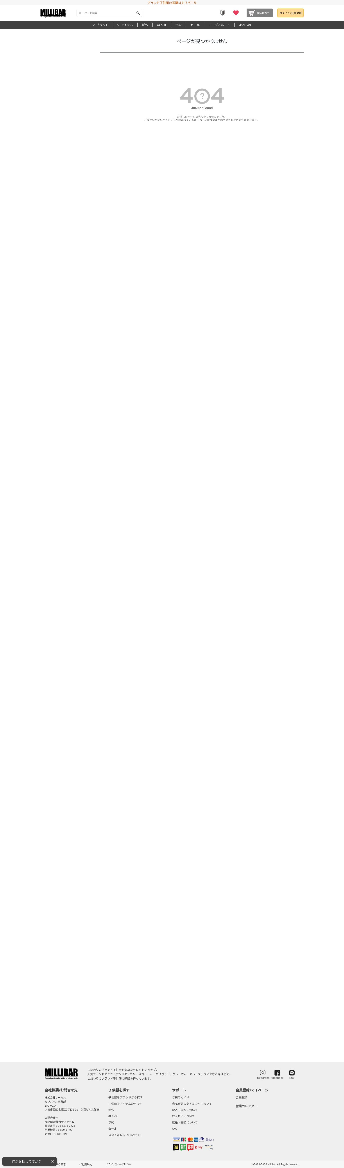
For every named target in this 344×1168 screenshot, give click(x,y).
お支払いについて (183, 1116)
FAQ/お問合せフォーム (60, 1121)
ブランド (102, 25)
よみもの (245, 25)
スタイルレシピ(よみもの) (125, 1135)
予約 (178, 25)
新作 (145, 25)
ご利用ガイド (180, 1097)
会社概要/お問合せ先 (61, 1089)
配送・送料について (185, 1110)
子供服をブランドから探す (125, 1097)
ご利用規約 (85, 1164)
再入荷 (161, 25)
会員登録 (241, 1097)
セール (195, 25)
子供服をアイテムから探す (125, 1104)
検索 (138, 13)
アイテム (127, 25)
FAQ (174, 1128)
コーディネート (219, 25)
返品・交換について (185, 1122)
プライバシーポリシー (118, 1164)
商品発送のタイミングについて (192, 1104)
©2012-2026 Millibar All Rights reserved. (275, 1164)
